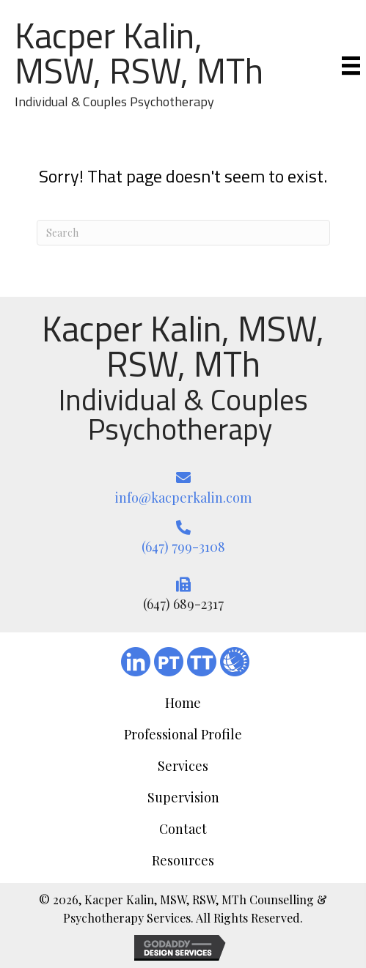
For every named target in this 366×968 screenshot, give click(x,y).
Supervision (183, 797)
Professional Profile (183, 734)
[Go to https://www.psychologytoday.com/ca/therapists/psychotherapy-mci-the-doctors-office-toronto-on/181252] (168, 661)
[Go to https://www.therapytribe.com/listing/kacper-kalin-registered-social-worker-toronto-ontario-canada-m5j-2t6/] (201, 661)
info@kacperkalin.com (183, 497)
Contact (183, 829)
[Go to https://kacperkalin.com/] (146, 64)
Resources (183, 860)
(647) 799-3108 (183, 546)
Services (183, 766)
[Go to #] (234, 661)
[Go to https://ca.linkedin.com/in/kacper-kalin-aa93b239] (135, 661)
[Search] (183, 232)
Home (183, 703)
